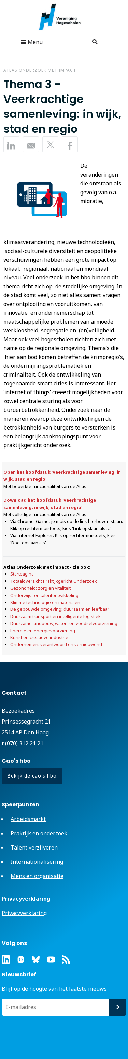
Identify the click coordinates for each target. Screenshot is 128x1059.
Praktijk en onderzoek (39, 833)
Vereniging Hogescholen (63, 17)
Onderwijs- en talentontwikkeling (44, 595)
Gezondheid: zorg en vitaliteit (40, 588)
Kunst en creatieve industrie (39, 637)
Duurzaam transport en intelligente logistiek (55, 616)
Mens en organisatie (37, 876)
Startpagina (22, 574)
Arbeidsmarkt (28, 819)
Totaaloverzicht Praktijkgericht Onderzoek (53, 581)
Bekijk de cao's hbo (32, 775)
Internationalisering (37, 861)
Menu (32, 42)
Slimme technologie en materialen (45, 602)
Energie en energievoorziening (42, 630)
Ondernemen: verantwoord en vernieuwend (56, 644)
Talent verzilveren (34, 847)
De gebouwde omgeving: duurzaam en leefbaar (59, 609)
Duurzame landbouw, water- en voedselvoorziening (63, 623)
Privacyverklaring (24, 913)
